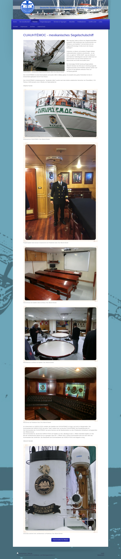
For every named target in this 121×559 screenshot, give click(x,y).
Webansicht (100, 555)
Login (102, 553)
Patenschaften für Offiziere (60, 540)
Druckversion (22, 553)
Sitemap (30, 553)
